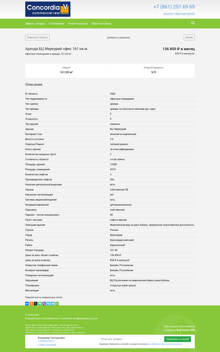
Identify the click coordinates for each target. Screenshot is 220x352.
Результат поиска (37, 37)
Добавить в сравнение (118, 37)
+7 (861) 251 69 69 (174, 7)
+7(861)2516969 (47, 344)
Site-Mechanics (51, 318)
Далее (189, 37)
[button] (179, 13)
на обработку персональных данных (165, 344)
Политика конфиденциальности (79, 318)
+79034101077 (46, 341)
